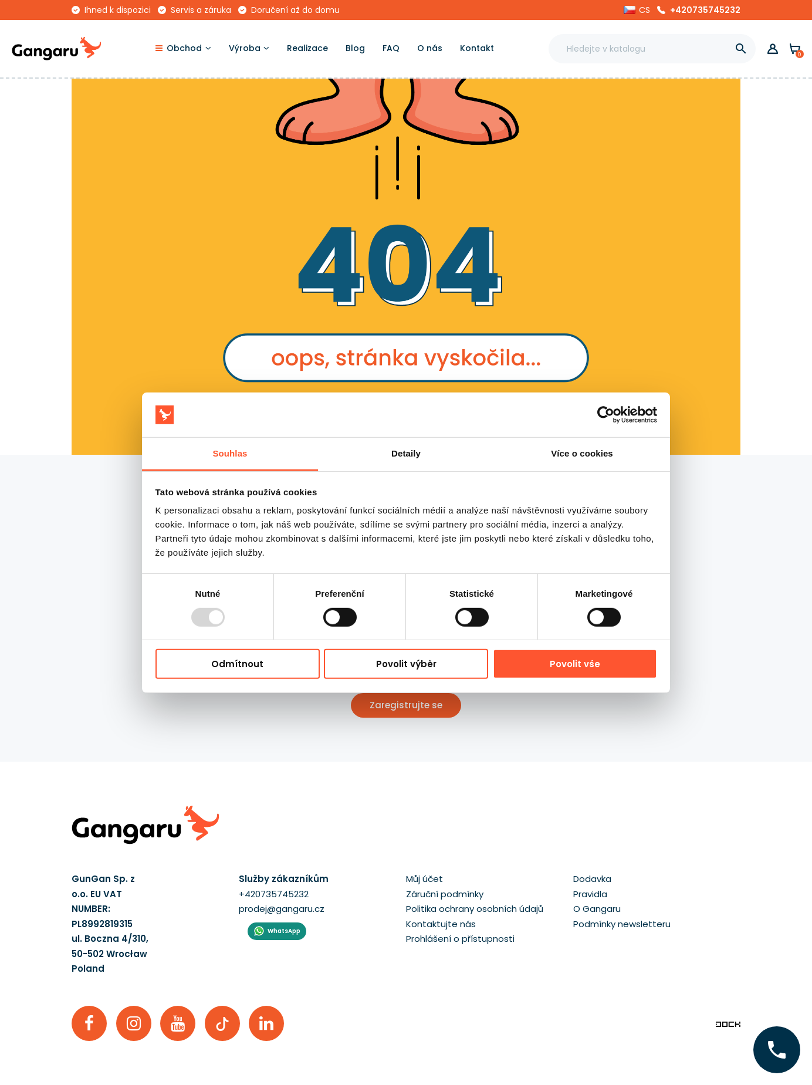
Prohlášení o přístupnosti (460, 938)
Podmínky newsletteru (622, 924)
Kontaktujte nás (441, 924)
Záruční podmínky (444, 894)
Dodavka (592, 879)
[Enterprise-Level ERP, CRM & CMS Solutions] (728, 1023)
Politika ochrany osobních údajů (474, 909)
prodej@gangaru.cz (281, 909)
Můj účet (424, 879)
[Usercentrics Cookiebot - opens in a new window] (605, 415)
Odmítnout (237, 664)
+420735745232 (705, 10)
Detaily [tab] (406, 453)
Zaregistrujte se (406, 705)
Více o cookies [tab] (582, 453)
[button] (637, 10)
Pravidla (590, 894)
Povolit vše (575, 664)
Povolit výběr (406, 664)
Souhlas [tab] (229, 453)
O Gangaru (597, 909)
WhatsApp (284, 931)
